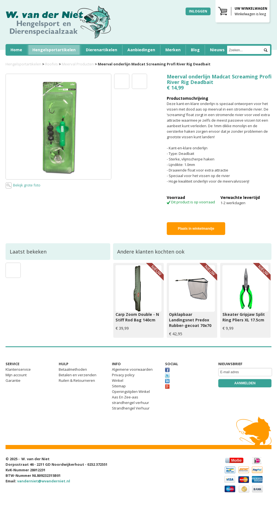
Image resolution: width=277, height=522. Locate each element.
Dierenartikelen (101, 49)
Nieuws (217, 49)
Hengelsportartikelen (54, 49)
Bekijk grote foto (23, 185)
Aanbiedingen (141, 49)
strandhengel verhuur (130, 402)
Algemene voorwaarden (132, 369)
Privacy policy (123, 374)
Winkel (117, 380)
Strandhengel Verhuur (131, 408)
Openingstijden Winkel (131, 391)
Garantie (13, 380)
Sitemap (119, 385)
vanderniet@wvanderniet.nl (43, 480)
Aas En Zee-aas (125, 397)
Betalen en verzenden (77, 374)
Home (16, 49)
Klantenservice (18, 369)
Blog (195, 49)
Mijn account (16, 374)
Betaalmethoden (73, 369)
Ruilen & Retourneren (77, 380)
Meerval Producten (78, 64)
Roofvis (51, 64)
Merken (173, 49)
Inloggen (198, 11)
